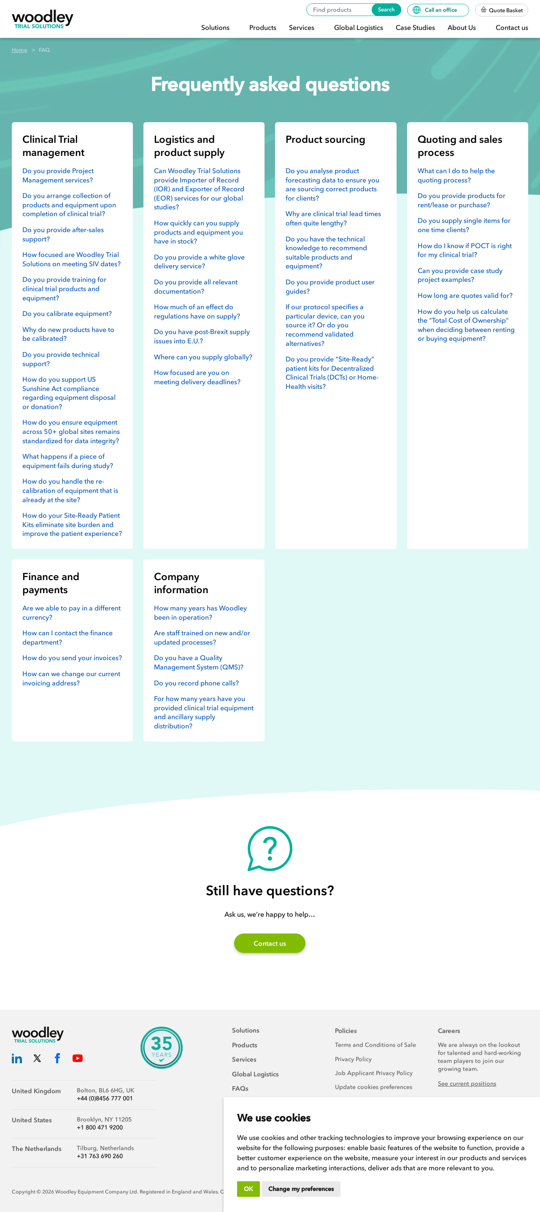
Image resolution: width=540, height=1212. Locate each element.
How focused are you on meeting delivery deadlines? (197, 377)
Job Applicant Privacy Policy (374, 1073)
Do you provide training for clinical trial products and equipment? (64, 288)
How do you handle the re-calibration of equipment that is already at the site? (70, 490)
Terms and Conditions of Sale (375, 1045)
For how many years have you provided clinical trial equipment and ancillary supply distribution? (204, 712)
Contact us (512, 27)
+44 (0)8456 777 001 (105, 1098)
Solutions (216, 27)
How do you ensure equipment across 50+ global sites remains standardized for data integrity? (71, 431)
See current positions (467, 1083)
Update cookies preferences (373, 1087)
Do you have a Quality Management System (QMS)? (198, 662)
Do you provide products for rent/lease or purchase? (461, 200)
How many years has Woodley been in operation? (200, 612)
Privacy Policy (353, 1059)
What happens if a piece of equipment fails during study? (67, 461)
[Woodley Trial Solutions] (42, 19)
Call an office (435, 10)
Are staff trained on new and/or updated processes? (202, 637)
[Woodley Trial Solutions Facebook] (57, 1059)
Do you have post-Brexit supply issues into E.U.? (202, 336)
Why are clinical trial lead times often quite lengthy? (333, 218)
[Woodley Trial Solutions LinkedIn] (17, 1059)
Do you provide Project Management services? (58, 175)
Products (262, 27)
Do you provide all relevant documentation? (196, 286)
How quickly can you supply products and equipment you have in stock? (198, 232)
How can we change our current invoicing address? (71, 678)
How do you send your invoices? (72, 657)
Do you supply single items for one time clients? (464, 225)
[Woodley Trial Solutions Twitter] (37, 1059)
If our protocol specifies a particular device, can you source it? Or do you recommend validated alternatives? (325, 324)
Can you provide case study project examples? (460, 275)
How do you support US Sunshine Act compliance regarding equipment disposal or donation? (69, 393)
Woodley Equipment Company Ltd (96, 1192)
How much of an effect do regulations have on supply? (197, 311)
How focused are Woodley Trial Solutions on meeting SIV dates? (71, 259)
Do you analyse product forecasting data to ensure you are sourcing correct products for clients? (332, 184)
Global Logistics (358, 27)
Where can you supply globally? (203, 357)
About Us (463, 27)
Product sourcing (325, 139)
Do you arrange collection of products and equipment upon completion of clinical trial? (69, 204)
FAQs (240, 1088)
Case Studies (415, 27)
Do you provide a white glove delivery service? (199, 261)
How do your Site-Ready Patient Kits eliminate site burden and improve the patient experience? (72, 524)
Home (19, 50)
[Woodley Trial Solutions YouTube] (78, 1059)
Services (302, 27)
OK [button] (248, 1189)
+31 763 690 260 (100, 1156)
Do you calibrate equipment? (67, 313)
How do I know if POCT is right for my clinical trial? (465, 250)
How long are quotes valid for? (465, 295)
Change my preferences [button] (301, 1189)
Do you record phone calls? (196, 683)
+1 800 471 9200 (100, 1127)
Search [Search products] (386, 9)
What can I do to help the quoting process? (456, 175)
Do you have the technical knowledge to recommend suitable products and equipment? (326, 252)
